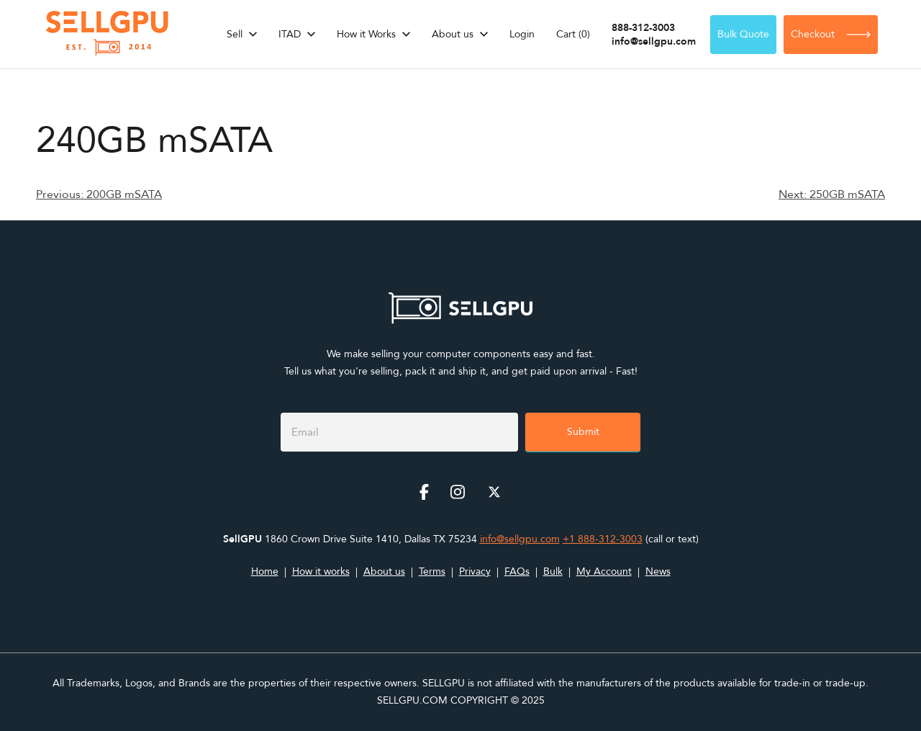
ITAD (289, 34)
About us (452, 34)
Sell (234, 34)
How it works (321, 571)
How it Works (366, 34)
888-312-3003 (643, 28)
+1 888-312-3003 (603, 539)
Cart (573, 34)
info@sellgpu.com (654, 41)
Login (522, 34)
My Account (604, 571)
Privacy (475, 571)
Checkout (831, 34)
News (658, 571)
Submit (583, 432)
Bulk (553, 571)
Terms (432, 571)
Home (264, 571)
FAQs (517, 571)
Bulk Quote (743, 34)
